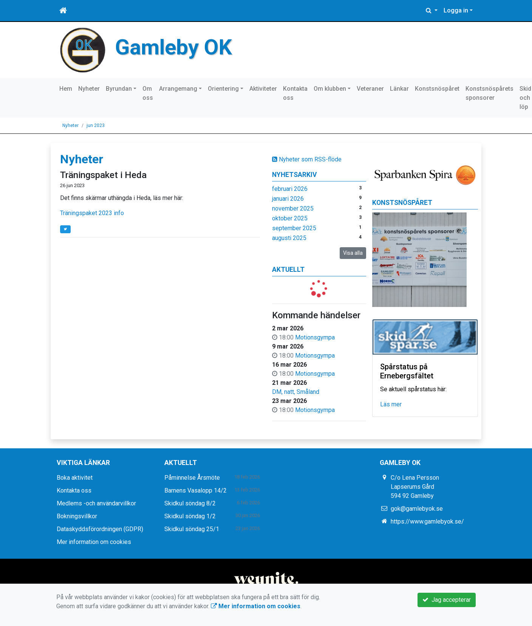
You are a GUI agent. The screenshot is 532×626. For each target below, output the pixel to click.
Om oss (147, 93)
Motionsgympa (315, 337)
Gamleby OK (173, 47)
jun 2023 (96, 125)
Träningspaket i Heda (103, 175)
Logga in (456, 10)
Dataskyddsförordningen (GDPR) (100, 529)
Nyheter (89, 88)
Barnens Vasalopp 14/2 (195, 490)
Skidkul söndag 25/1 (191, 529)
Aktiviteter (263, 88)
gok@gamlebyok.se (417, 508)
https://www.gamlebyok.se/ (427, 521)
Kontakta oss (295, 93)
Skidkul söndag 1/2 (190, 516)
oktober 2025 (290, 218)
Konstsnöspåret (437, 88)
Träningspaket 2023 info (92, 213)
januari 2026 (288, 198)
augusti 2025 (289, 238)
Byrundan (119, 88)
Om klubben (330, 88)
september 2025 (294, 228)
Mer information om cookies (94, 541)
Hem (65, 88)
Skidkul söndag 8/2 (190, 503)
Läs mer (391, 404)
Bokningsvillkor (77, 516)
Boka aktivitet (75, 477)
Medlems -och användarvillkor (96, 503)
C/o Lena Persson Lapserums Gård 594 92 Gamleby (415, 486)
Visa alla (353, 253)
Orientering (223, 88)
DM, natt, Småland (295, 391)
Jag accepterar (446, 599)
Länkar (399, 88)
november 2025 (293, 208)
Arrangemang (178, 88)
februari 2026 (290, 188)
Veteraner (370, 88)
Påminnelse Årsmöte (192, 477)
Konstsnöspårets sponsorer (489, 93)
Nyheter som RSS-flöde (307, 159)
